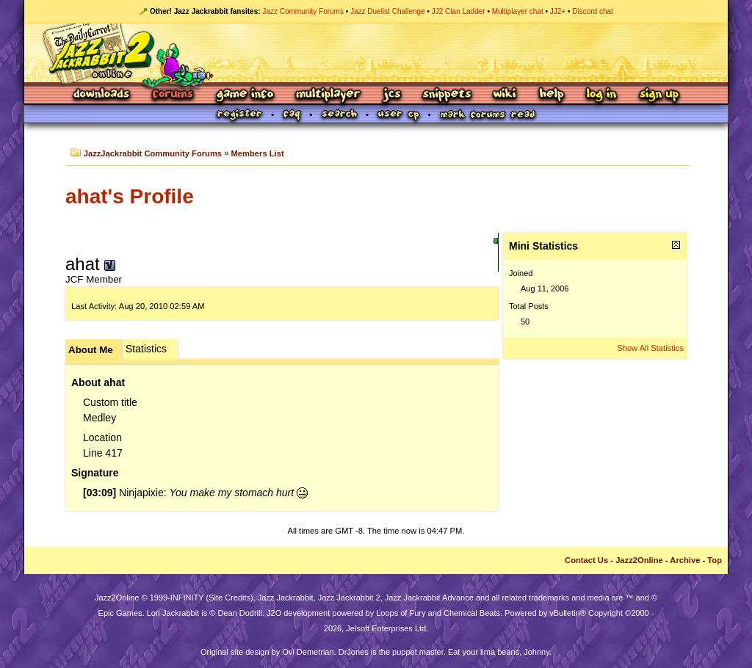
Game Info (244, 95)
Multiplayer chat (517, 11)
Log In (601, 95)
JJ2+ (557, 11)
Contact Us (586, 560)
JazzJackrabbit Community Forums (153, 153)
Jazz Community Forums (303, 11)
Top (714, 560)
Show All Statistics (650, 348)
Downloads (102, 95)
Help (551, 95)
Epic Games (120, 613)
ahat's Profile (129, 196)
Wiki (505, 95)
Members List (257, 153)
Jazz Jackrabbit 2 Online (376, 52)
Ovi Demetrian (307, 651)
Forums (173, 95)
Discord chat (592, 11)
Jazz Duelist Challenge (387, 11)
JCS (391, 95)
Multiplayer (328, 95)
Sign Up (658, 95)
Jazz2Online (639, 560)
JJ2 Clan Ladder (458, 11)
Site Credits (229, 597)
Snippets (447, 95)
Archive (685, 560)
